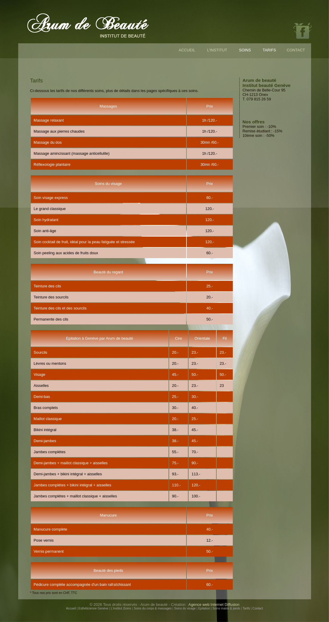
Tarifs (246, 608)
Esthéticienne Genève (93, 608)
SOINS (245, 50)
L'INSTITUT (217, 50)
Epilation (204, 608)
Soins (127, 608)
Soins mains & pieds (226, 608)
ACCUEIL (187, 50)
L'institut (116, 608)
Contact (258, 608)
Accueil (71, 608)
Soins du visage (185, 608)
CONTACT (296, 50)
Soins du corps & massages (153, 608)
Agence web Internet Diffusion (214, 604)
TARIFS (269, 50)
